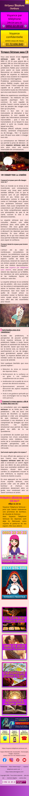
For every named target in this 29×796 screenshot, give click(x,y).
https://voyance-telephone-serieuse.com (14, 748)
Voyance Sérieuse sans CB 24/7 (14, 499)
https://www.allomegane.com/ (14, 772)
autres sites (22, 778)
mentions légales (12, 778)
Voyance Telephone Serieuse (14, 7)
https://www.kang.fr (15, 766)
